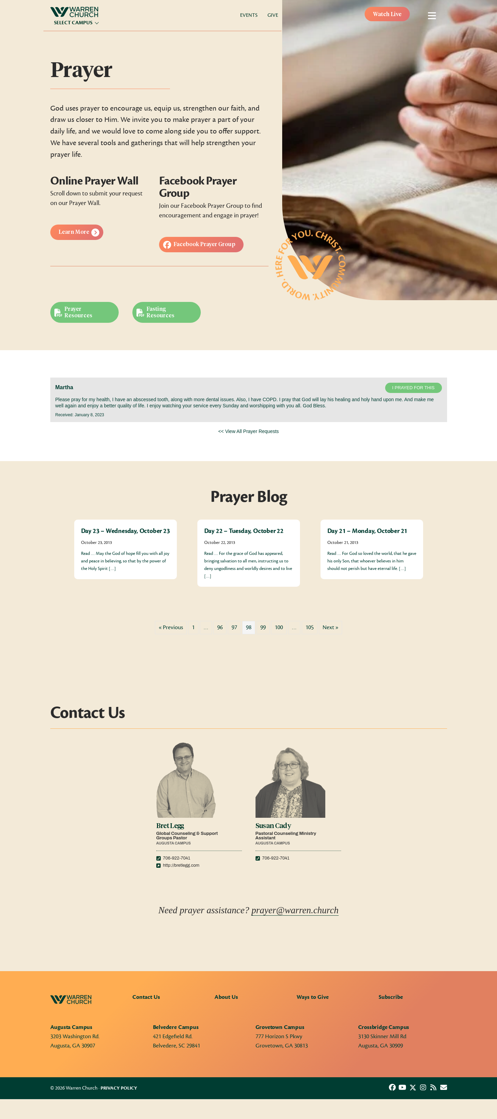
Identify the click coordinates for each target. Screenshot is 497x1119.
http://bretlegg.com (181, 865)
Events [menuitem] (249, 15)
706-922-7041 (177, 858)
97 (234, 627)
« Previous (171, 627)
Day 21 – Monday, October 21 (367, 531)
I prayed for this (413, 387)
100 (279, 627)
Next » (330, 627)
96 (220, 627)
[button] (392, 1087)
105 (309, 627)
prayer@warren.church (295, 910)
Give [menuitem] (272, 15)
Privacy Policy (119, 1088)
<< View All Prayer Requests (248, 431)
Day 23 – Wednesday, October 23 (125, 531)
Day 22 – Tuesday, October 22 (244, 531)
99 (263, 627)
